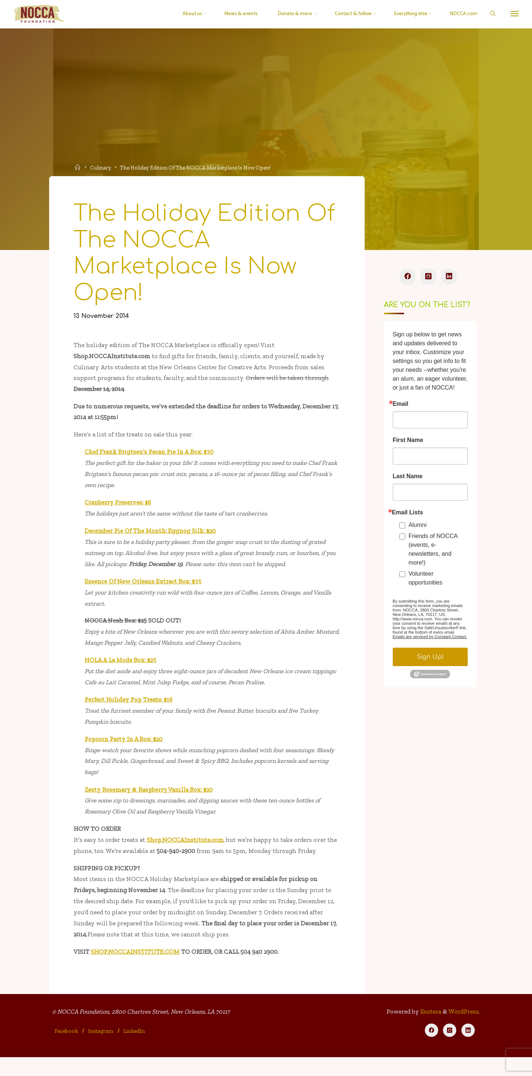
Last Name (407, 479)
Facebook (67, 1049)
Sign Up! (429, 659)
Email (400, 406)
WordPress (463, 1030)
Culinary (101, 167)
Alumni (417, 527)
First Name (407, 442)
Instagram (101, 1049)
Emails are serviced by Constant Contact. (429, 639)
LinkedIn (134, 1049)
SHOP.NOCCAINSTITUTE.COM (136, 968)
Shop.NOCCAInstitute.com (186, 854)
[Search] (490, 14)
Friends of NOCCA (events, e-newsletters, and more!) (432, 551)
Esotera (429, 1030)
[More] (512, 14)
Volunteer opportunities (425, 580)
